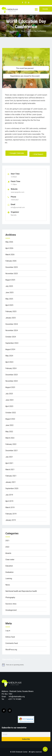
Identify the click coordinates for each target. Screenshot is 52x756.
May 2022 (9, 432)
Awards (8, 553)
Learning (8, 578)
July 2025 (9, 286)
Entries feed (10, 637)
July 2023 (9, 394)
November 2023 (11, 381)
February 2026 (10, 261)
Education (9, 566)
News (7, 585)
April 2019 (9, 501)
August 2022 (10, 419)
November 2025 (11, 273)
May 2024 (9, 356)
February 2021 (10, 476)
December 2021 (11, 451)
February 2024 (10, 368)
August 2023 (10, 387)
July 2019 (9, 495)
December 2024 (11, 324)
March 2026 (9, 255)
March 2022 (9, 438)
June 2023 (9, 400)
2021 (7, 541)
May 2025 (9, 299)
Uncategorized (11, 610)
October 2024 (10, 337)
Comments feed (11, 643)
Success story (10, 604)
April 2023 (9, 406)
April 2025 (9, 305)
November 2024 (11, 330)
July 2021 (9, 457)
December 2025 (11, 267)
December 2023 (11, 375)
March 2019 (9, 507)
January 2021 (10, 482)
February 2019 (10, 514)
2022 (7, 547)
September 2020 (11, 488)
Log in (7, 631)
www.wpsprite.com (17, 192)
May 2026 (9, 242)
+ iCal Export (38, 154)
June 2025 (9, 292)
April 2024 (9, 362)
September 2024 (11, 343)
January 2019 (10, 520)
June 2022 (9, 425)
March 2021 (9, 469)
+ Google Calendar (16, 153)
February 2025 (10, 311)
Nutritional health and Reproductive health (21, 591)
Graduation (9, 572)
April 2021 (9, 463)
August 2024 (10, 349)
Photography (10, 597)
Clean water (9, 559)
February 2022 (10, 444)
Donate (45, 9)
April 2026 (9, 248)
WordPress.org (11, 650)
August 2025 (10, 280)
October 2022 (10, 413)
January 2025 (10, 318)
